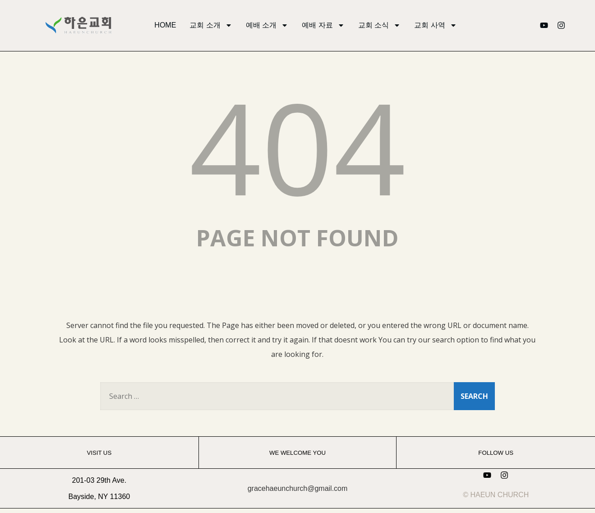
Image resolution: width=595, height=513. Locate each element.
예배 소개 (267, 25)
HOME (165, 25)
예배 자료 (323, 25)
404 (297, 146)
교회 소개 (210, 25)
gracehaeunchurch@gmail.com (298, 488)
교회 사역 (435, 25)
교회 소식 (379, 25)
